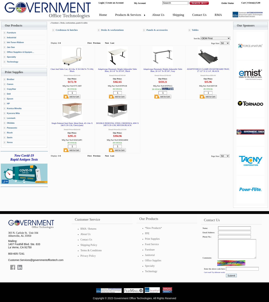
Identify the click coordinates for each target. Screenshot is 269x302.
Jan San (9, 47)
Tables (193, 30)
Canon (8, 84)
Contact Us (199, 15)
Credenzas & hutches (65, 30)
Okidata (8, 123)
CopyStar (9, 89)
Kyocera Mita (11, 113)
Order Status (227, 3)
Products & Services (128, 15)
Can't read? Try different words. (214, 272)
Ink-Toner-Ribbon (13, 42)
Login (101, 2)
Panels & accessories (155, 30)
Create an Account (114, 2)
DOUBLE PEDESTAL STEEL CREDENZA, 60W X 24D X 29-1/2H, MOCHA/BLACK (117, 124)
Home (103, 15)
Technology (10, 61)
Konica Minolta (12, 108)
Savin (7, 137)
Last (112, 43)
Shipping (178, 15)
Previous (96, 43)
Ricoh (8, 132)
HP (6, 103)
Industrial (9, 37)
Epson (8, 98)
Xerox (8, 142)
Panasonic (10, 127)
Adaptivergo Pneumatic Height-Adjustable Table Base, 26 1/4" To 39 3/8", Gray (162, 70)
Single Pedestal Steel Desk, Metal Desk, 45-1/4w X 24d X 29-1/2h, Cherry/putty (72, 124)
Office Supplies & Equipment (19, 52)
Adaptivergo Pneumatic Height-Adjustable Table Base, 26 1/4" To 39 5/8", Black (117, 70)
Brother (8, 79)
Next (107, 43)
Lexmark (9, 118)
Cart (243, 2)
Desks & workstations (110, 30)
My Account (140, 3)
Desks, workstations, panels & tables (74, 23)
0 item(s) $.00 (254, 2)
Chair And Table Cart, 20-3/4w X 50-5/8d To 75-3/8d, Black (72, 70)
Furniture (9, 32)
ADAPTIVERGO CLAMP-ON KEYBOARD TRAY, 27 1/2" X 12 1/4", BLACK (208, 70)
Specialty (9, 57)
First (90, 43)
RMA (218, 15)
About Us (158, 15)
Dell (7, 94)
